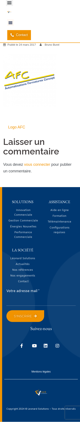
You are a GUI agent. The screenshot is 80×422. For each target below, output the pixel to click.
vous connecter (37, 164)
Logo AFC (16, 127)
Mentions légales (41, 371)
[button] (10, 22)
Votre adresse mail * (22, 291)
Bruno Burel (52, 44)
